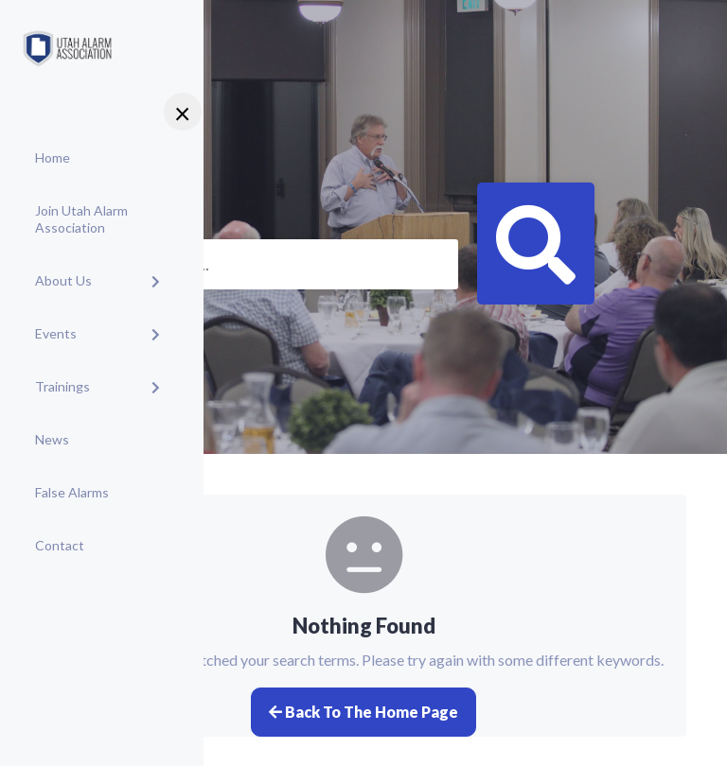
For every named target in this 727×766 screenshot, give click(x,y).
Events (56, 333)
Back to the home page (363, 712)
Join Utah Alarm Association (81, 218)
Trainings (62, 386)
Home (52, 157)
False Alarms (72, 492)
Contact (59, 545)
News (52, 439)
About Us (63, 280)
